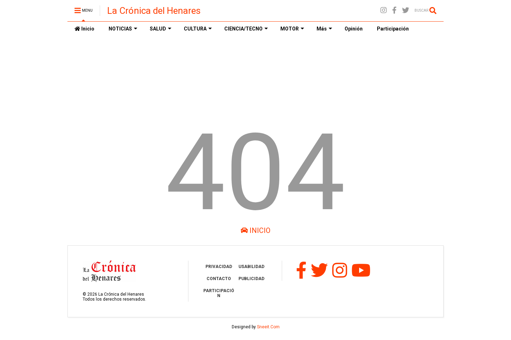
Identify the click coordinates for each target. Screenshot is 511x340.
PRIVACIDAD (218, 266)
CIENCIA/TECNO (246, 29)
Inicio (84, 29)
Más (324, 29)
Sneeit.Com (268, 326)
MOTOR (292, 29)
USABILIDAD (251, 266)
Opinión (354, 29)
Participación (393, 29)
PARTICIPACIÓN (218, 293)
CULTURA (198, 29)
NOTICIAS (123, 29)
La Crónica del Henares (153, 10)
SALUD (160, 29)
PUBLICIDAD (251, 278)
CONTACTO (219, 278)
